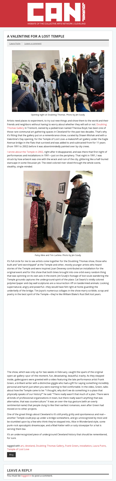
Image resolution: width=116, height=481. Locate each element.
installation (86, 445)
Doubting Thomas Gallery (50, 445)
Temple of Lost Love (18, 449)
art (22, 445)
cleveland (30, 445)
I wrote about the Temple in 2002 (25, 151)
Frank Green (71, 445)
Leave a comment (33, 43)
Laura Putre (14, 43)
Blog (11, 454)
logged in (26, 475)
